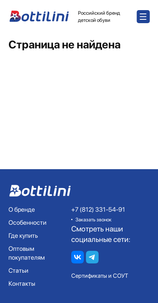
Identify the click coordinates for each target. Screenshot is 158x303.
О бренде (21, 209)
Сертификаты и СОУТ (99, 275)
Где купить (23, 235)
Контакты (21, 283)
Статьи (18, 270)
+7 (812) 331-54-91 (98, 209)
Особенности (27, 222)
